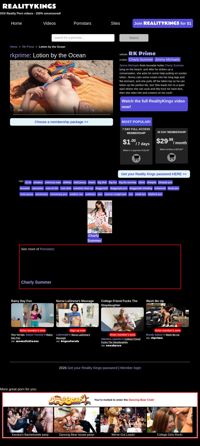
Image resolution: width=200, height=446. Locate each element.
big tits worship (127, 182)
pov (100, 194)
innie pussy (26, 194)
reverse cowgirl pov (115, 194)
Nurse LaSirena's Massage (75, 301)
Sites (115, 23)
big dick (102, 182)
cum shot (66, 188)
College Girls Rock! (169, 434)
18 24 (28, 182)
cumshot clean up (83, 188)
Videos (49, 23)
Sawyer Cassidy (34, 334)
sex (131, 194)
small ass (140, 194)
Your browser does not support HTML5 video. (61, 89)
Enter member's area (32, 330)
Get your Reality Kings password (92, 368)
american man (53, 182)
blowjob (151, 182)
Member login (130, 368)
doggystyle (102, 188)
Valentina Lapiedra (111, 339)
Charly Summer (141, 59)
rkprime (20, 55)
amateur (38, 182)
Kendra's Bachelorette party (30, 434)
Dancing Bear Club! (141, 399)
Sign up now (77, 330)
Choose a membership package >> (61, 122)
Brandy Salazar (154, 334)
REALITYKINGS (29, 6)
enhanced (160, 188)
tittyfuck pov (155, 194)
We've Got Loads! (123, 434)
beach (91, 182)
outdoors (90, 194)
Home (16, 23)
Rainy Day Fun (21, 301)
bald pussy (80, 182)
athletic (67, 182)
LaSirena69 (62, 334)
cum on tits (52, 188)
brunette (24, 188)
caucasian (37, 188)
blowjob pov (165, 182)
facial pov (173, 188)
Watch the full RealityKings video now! (153, 104)
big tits (113, 182)
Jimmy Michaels (167, 59)
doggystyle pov (118, 188)
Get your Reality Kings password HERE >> (154, 174)
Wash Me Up (155, 301)
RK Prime (28, 46)
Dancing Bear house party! (76, 434)
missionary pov (58, 194)
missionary (42, 194)
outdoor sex (76, 194)
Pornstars (82, 23)
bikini (142, 182)
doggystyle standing (141, 188)
